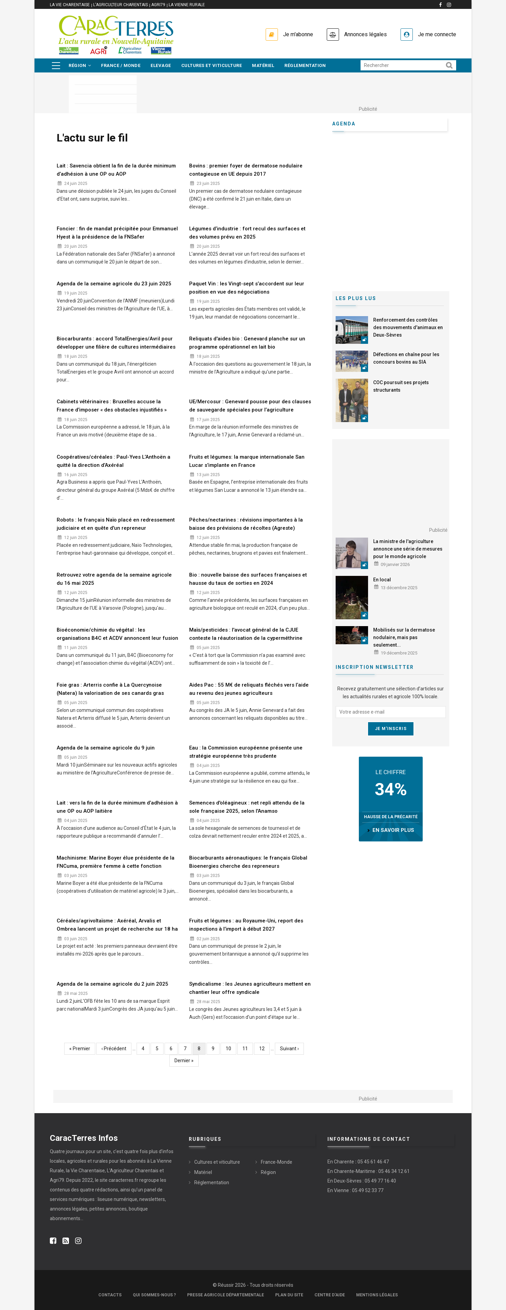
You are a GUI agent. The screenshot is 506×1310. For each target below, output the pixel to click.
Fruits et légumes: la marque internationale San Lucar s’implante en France (247, 461)
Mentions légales (377, 1295)
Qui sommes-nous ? (154, 1295)
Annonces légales (365, 34)
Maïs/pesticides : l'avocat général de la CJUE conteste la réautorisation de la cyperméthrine (246, 634)
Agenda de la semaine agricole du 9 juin (106, 748)
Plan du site (289, 1295)
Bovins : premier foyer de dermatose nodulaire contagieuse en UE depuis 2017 (246, 170)
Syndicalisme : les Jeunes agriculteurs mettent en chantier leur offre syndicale (250, 988)
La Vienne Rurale (187, 4)
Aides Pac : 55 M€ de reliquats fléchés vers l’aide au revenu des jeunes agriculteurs (249, 689)
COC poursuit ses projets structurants (401, 386)
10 (231, 1048)
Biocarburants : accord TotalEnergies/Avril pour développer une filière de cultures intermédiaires (116, 343)
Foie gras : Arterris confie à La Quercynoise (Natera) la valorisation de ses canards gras (110, 689)
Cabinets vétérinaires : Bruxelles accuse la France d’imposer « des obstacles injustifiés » (112, 406)
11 (247, 1048)
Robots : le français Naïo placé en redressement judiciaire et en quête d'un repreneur (116, 524)
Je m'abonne (298, 34)
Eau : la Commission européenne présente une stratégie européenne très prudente (246, 752)
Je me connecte (437, 34)
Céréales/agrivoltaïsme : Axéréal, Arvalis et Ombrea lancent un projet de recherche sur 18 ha (117, 925)
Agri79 (158, 4)
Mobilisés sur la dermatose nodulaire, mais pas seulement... (404, 637)
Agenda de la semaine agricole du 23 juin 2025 (114, 284)
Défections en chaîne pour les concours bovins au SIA (406, 358)
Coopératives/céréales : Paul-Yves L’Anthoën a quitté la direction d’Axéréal (113, 461)
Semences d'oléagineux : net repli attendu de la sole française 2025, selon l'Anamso (247, 807)
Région (80, 65)
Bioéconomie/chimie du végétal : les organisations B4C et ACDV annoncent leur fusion (117, 634)
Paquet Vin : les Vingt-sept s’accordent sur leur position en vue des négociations (246, 288)
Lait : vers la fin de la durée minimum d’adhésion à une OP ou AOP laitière (117, 807)
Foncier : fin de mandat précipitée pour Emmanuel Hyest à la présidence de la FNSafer (117, 233)
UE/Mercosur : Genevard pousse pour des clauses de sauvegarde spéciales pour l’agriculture (250, 406)
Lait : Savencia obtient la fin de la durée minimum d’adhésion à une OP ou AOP (116, 170)
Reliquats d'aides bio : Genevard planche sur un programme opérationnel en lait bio (247, 343)
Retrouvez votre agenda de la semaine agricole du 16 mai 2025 (114, 579)
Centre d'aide (329, 1295)
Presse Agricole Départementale (225, 1295)
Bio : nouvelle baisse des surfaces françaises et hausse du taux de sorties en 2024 (248, 579)
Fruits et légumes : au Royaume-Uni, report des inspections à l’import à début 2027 (246, 925)
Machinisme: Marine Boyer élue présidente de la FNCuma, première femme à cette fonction (115, 862)
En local (382, 579)
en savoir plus (393, 830)
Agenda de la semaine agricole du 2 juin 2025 (112, 984)
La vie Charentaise (70, 4)
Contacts (110, 1295)
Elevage (161, 65)
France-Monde (276, 1162)
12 (264, 1048)
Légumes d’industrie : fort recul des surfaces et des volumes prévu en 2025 (247, 233)
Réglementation (305, 65)
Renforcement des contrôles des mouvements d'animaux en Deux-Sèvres (408, 327)
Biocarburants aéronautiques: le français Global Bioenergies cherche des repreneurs (248, 862)
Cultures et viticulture (211, 65)
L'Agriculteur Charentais (120, 4)
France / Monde (120, 65)
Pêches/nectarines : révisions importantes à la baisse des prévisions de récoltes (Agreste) (246, 524)
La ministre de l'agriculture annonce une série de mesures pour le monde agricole (407, 549)
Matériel (263, 65)
